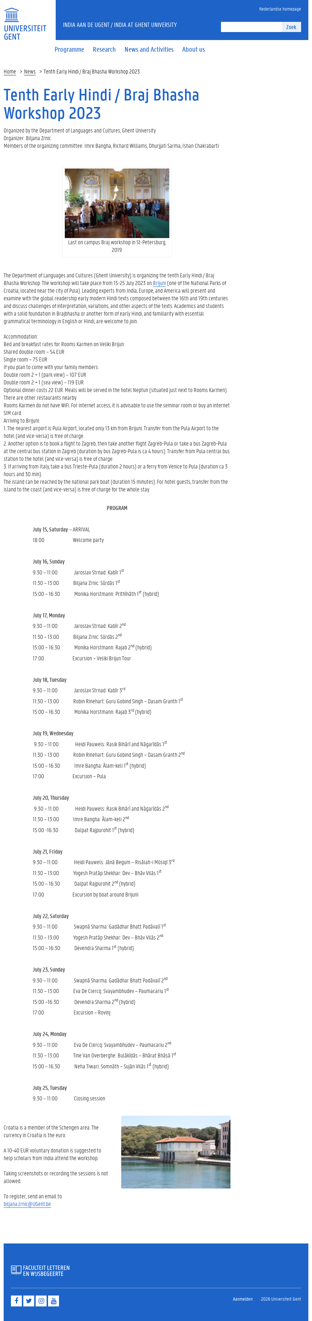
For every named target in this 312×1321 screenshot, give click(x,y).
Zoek (291, 27)
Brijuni (159, 282)
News (30, 71)
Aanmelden (243, 1299)
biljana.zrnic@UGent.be (27, 1203)
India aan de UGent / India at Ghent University (120, 24)
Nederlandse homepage (280, 8)
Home (10, 71)
